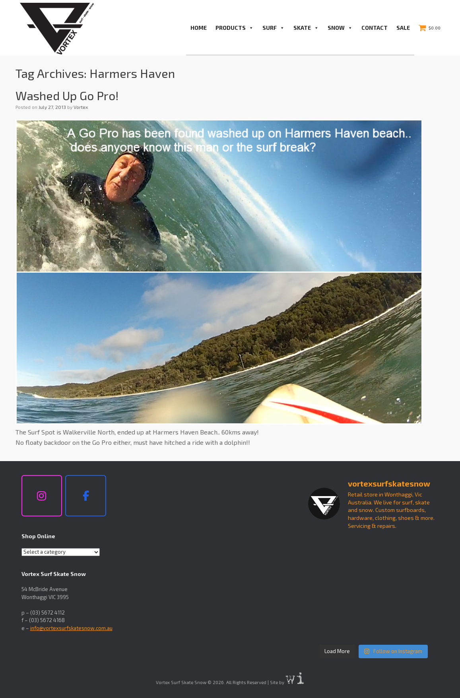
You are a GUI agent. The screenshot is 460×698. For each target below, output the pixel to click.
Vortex (81, 107)
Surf (273, 28)
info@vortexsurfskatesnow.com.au (71, 628)
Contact (374, 27)
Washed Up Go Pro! (67, 95)
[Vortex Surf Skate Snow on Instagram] (41, 495)
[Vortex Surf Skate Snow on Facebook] (85, 495)
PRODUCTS (234, 28)
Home (198, 27)
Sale (403, 27)
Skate (306, 28)
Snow (340, 28)
